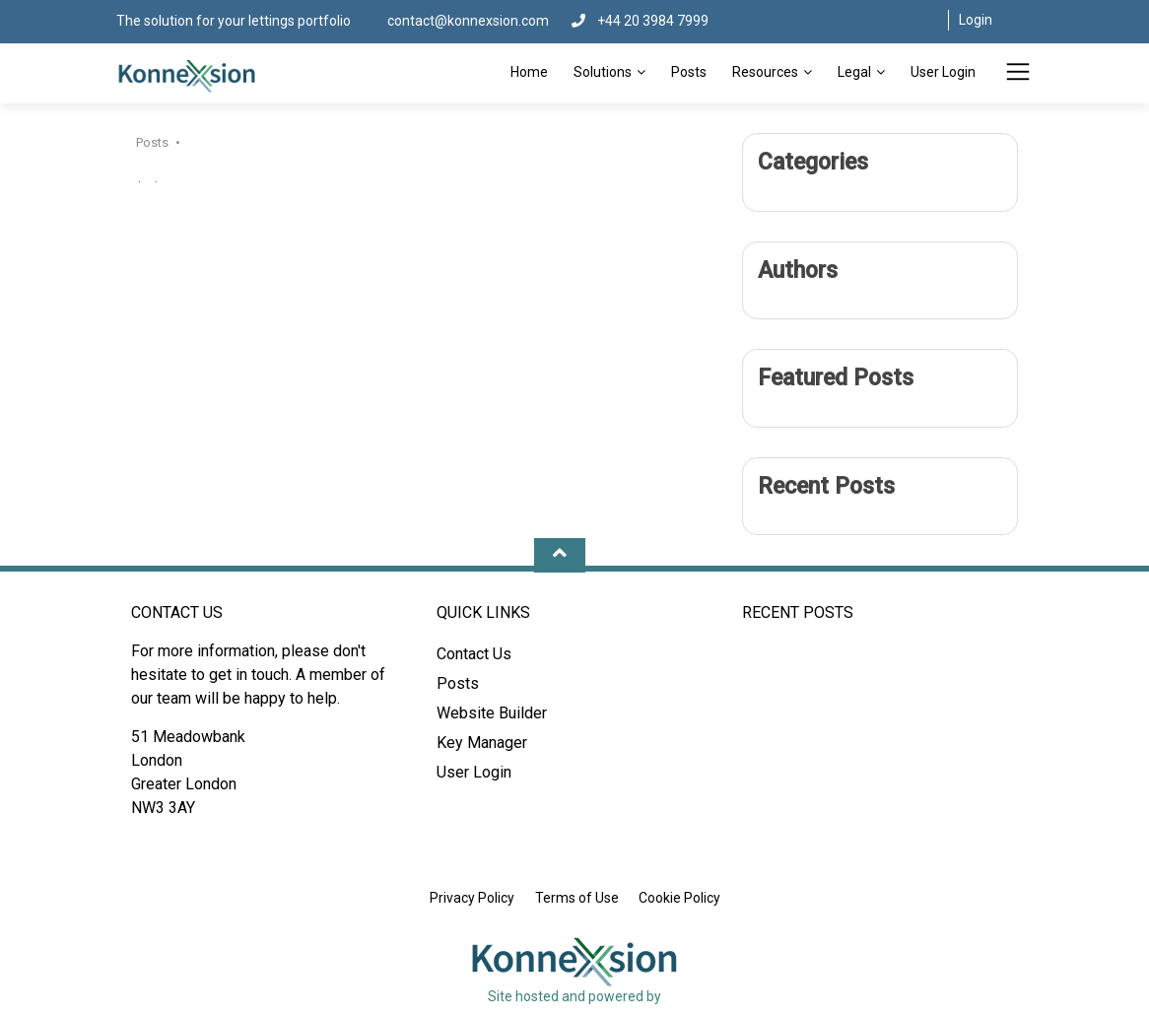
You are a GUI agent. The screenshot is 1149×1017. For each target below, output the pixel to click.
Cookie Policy (679, 898)
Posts (689, 72)
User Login (943, 72)
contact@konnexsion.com (469, 21)
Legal (854, 72)
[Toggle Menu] (1018, 75)
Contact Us (474, 653)
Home (529, 72)
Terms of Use (577, 898)
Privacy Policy (472, 898)
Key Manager (482, 742)
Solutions (603, 72)
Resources (765, 72)
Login (975, 20)
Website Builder (492, 713)
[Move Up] (559, 555)
